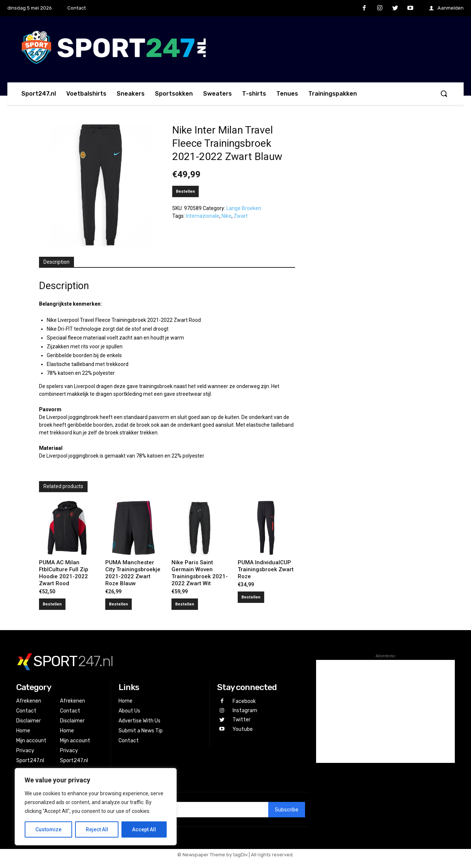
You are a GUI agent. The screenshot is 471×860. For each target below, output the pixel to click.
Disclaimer (28, 721)
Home (23, 731)
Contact (26, 711)
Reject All (97, 829)
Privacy (25, 750)
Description (56, 262)
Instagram (245, 710)
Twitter (242, 720)
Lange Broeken (243, 208)
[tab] (56, 262)
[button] (444, 93)
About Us (129, 711)
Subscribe (286, 810)
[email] (191, 809)
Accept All (144, 829)
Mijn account (31, 741)
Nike (226, 216)
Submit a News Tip (140, 731)
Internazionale (202, 216)
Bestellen (185, 191)
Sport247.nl (30, 760)
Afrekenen (28, 701)
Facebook (244, 701)
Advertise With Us (139, 721)
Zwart (241, 216)
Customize (48, 829)
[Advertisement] (385, 711)
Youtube (243, 729)
